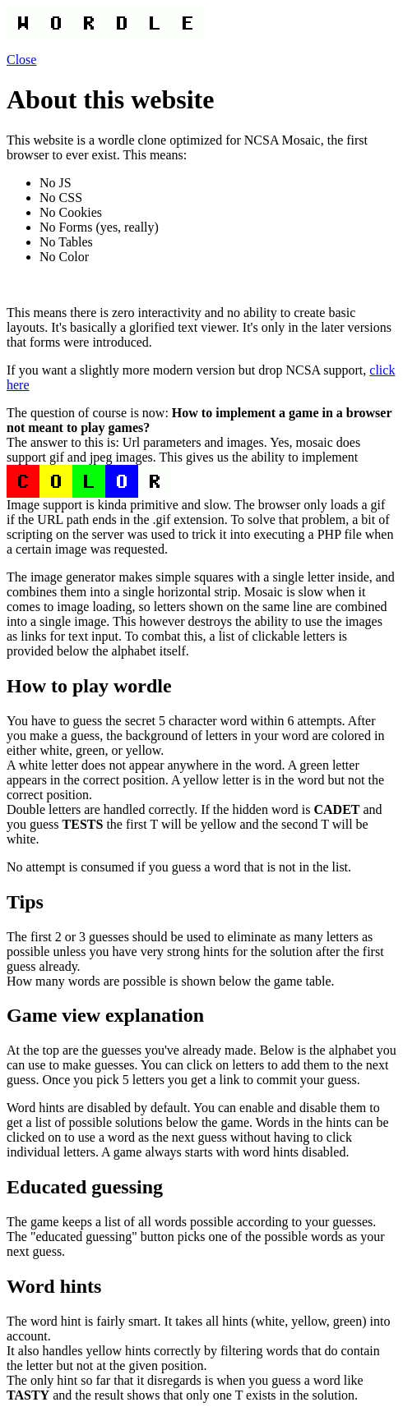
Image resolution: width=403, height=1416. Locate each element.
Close (21, 60)
